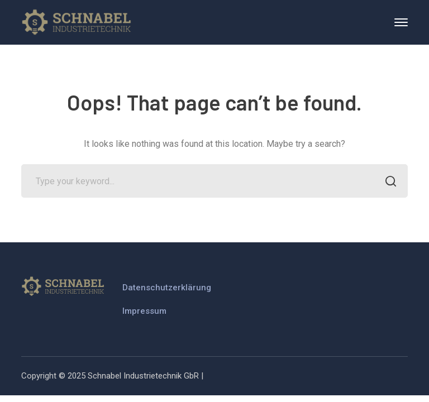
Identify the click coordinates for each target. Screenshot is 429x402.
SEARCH (388, 182)
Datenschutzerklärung (166, 288)
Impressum (144, 311)
